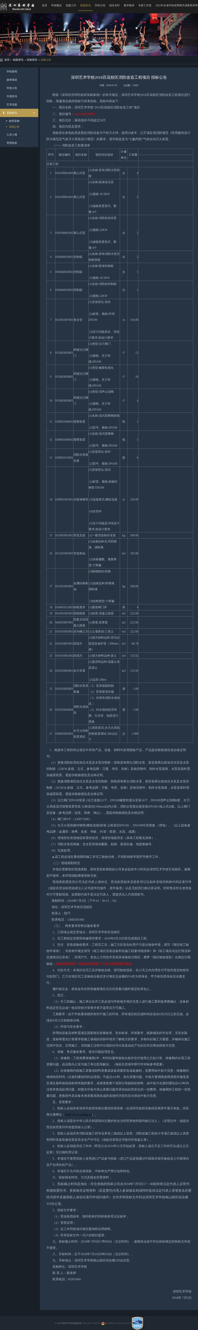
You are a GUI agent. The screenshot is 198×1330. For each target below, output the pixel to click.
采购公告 (46, 59)
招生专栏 (114, 5)
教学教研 (129, 5)
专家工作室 (144, 5)
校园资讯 (85, 5)
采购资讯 (32, 59)
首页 (44, 5)
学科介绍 (100, 5)
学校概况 (56, 5)
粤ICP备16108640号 (91, 1323)
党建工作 (71, 5)
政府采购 (14, 120)
